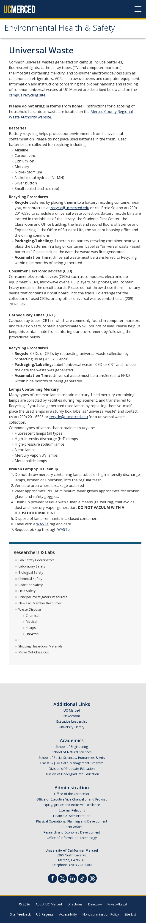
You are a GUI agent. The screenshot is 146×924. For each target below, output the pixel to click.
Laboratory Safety (31, 567)
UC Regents (45, 915)
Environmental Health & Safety (63, 29)
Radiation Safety (30, 585)
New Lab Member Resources (40, 604)
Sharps (31, 628)
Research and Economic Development (71, 833)
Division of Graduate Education (72, 769)
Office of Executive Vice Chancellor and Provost (71, 800)
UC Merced (71, 711)
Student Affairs (72, 827)
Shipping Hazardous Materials (40, 647)
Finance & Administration (71, 816)
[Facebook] (52, 880)
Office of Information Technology (72, 838)
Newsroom (71, 717)
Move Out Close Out (33, 653)
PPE (21, 641)
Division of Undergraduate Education (71, 775)
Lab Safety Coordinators (36, 561)
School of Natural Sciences (72, 753)
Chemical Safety (30, 579)
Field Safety (27, 591)
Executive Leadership (71, 722)
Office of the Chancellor (71, 794)
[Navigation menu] (138, 9)
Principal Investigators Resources (42, 598)
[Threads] (92, 878)
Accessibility (68, 915)
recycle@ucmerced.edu (69, 208)
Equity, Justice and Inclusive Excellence (71, 805)
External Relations (71, 811)
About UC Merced (49, 905)
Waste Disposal (29, 610)
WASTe (42, 524)
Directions (75, 905)
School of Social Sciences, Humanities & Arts (72, 758)
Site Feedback (20, 915)
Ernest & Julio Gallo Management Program (71, 764)
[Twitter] (62, 878)
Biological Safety (30, 573)
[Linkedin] (72, 880)
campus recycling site (27, 95)
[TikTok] (82, 878)
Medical (31, 622)
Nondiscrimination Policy (100, 915)
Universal (32, 634)
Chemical (32, 616)
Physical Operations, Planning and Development (71, 822)
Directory (95, 905)
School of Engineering (71, 747)
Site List (130, 915)
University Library (71, 728)
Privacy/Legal (117, 905)
